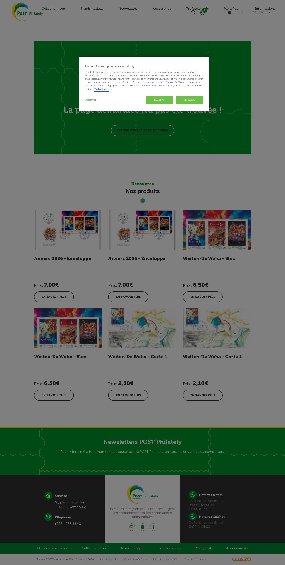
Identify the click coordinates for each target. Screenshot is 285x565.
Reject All (159, 100)
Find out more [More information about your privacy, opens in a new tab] (101, 89)
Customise (90, 99)
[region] (144, 84)
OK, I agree (189, 100)
